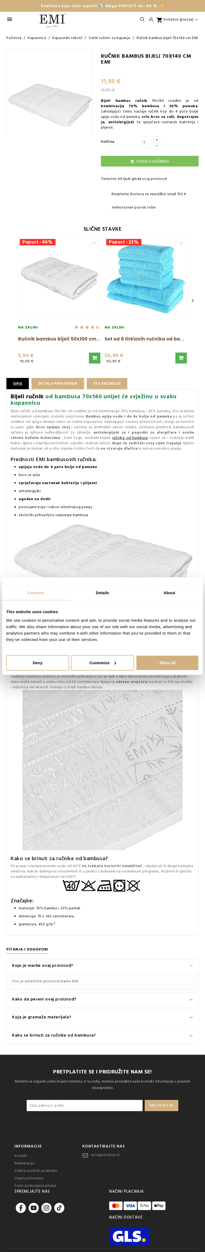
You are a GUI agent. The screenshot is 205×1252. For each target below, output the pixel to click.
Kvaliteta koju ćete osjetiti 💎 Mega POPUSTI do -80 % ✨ (102, 6)
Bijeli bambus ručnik (124, 100)
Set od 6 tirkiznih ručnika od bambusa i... (154, 339)
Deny (37, 662)
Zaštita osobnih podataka (35, 1170)
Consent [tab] (35, 592)
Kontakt (20, 1155)
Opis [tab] (17, 383)
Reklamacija (24, 1163)
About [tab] (169, 592)
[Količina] (147, 142)
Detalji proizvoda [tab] (58, 383)
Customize (102, 662)
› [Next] (192, 300)
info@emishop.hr (105, 1155)
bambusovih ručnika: (71, 459)
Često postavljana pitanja (35, 1185)
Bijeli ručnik (27, 396)
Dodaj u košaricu (149, 161)
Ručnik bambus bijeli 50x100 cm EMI (62, 339)
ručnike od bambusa (130, 437)
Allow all (167, 662)
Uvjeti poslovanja (28, 1178)
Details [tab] (102, 592)
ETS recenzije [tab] (108, 383)
